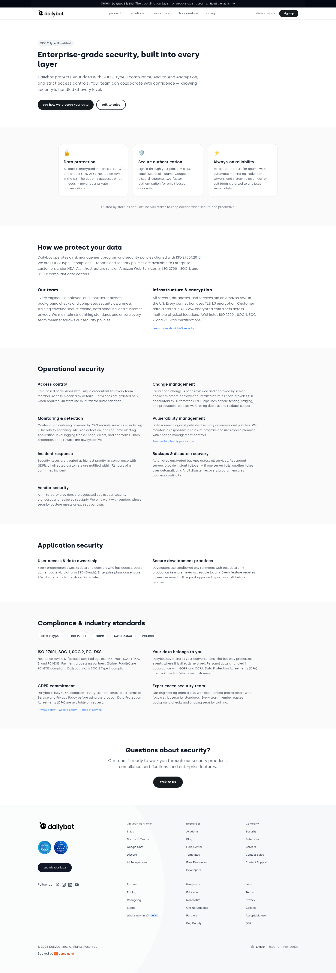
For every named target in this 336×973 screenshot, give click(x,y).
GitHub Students (197, 908)
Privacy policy (47, 710)
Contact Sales (255, 854)
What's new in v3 (142, 915)
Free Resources (196, 862)
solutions (139, 13)
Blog (189, 839)
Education (193, 892)
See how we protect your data (65, 104)
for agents (189, 13)
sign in (272, 13)
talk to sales (111, 104)
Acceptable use (256, 915)
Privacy (250, 900)
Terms (250, 892)
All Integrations (137, 862)
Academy (192, 831)
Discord (132, 854)
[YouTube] (77, 885)
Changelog (134, 900)
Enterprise (252, 839)
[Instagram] (64, 885)
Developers (193, 870)
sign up (289, 13)
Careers (251, 847)
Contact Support (256, 862)
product (117, 13)
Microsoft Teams (138, 839)
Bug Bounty (193, 923)
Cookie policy (68, 710)
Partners (191, 915)
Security (251, 831)
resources (163, 13)
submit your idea (55, 867)
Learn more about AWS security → (175, 328)
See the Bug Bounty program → (173, 441)
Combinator (64, 953)
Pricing (131, 892)
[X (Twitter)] (57, 885)
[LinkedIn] (70, 885)
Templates (193, 854)
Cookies (251, 908)
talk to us (168, 782)
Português (290, 947)
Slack (130, 831)
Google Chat (135, 847)
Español (274, 947)
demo (260, 13)
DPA (248, 923)
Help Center (194, 847)
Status (131, 908)
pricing (210, 13)
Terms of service (91, 710)
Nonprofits (193, 900)
